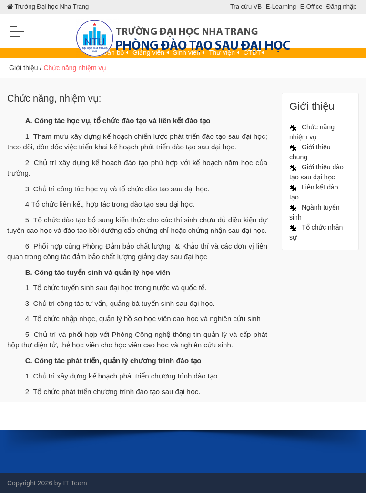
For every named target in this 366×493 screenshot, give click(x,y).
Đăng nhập (341, 6)
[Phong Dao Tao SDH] (183, 35)
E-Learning (281, 6)
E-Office (311, 6)
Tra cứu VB (246, 6)
